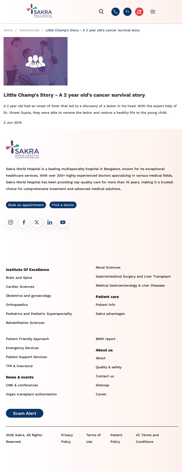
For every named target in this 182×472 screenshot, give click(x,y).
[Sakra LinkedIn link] (50, 222)
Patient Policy (116, 438)
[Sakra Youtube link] (63, 222)
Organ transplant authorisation (31, 394)
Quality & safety (109, 367)
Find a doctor (63, 205)
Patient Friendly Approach (27, 339)
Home (8, 30)
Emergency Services (22, 348)
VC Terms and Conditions (147, 438)
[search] (101, 11)
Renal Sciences (108, 267)
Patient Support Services (26, 357)
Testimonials (29, 30)
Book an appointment (26, 205)
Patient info (105, 305)
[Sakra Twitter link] (36, 222)
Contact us (105, 376)
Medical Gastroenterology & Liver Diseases (130, 285)
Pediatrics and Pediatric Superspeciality (39, 314)
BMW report (105, 339)
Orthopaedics (17, 305)
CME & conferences (22, 385)
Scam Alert (24, 413)
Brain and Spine (19, 277)
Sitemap (102, 385)
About (100, 358)
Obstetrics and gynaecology (28, 295)
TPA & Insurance (19, 366)
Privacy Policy (67, 438)
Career (101, 394)
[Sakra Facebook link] (23, 222)
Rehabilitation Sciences (25, 323)
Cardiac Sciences (20, 286)
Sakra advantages (110, 314)
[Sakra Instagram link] (10, 222)
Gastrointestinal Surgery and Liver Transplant (133, 276)
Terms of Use (93, 438)
